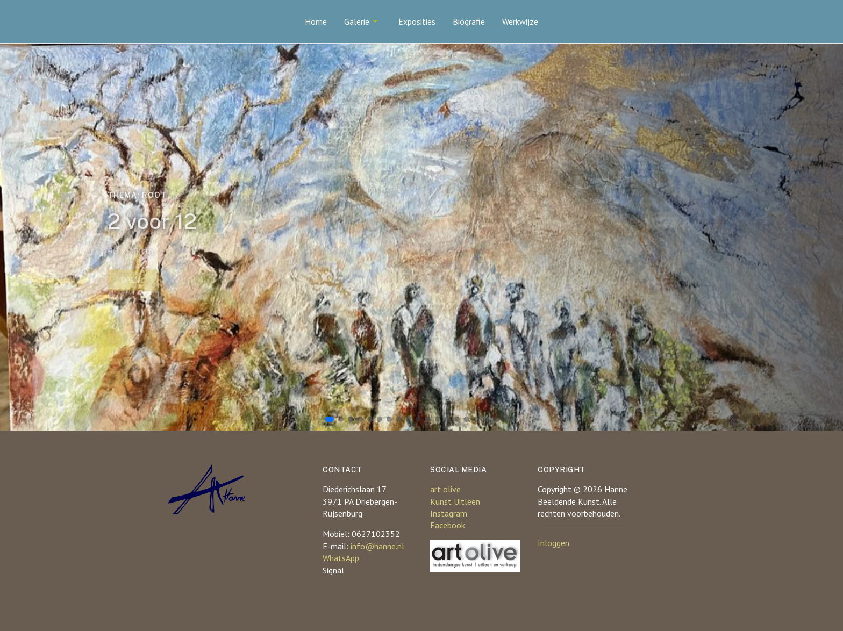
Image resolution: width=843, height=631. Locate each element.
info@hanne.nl (377, 546)
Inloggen (553, 542)
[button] (362, 21)
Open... (133, 281)
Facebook (447, 525)
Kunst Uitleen (455, 501)
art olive (445, 489)
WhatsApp (341, 558)
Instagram (448, 513)
